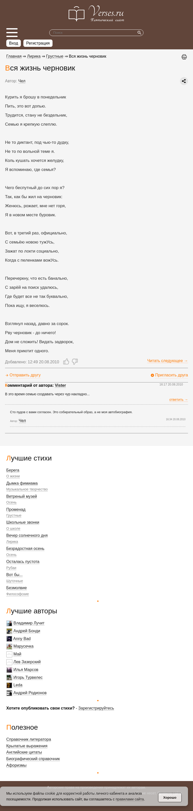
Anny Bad (22, 639)
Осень (11, 502)
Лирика (12, 542)
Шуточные (14, 581)
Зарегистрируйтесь (96, 708)
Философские (17, 594)
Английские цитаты (24, 752)
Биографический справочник (33, 759)
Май (17, 654)
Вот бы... (14, 575)
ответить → (178, 400)
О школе (13, 528)
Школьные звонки (22, 522)
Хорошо (169, 797)
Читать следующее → (167, 361)
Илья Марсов (25, 669)
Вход (13, 43)
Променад (15, 509)
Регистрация (38, 43)
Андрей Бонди (26, 631)
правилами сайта (130, 799)
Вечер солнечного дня (27, 535)
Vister (60, 385)
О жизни (13, 476)
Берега (12, 470)
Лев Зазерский (27, 662)
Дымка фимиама (22, 483)
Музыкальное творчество (27, 489)
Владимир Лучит (28, 623)
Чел (21, 81)
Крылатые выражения (26, 746)
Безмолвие (16, 588)
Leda (17, 685)
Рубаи (11, 568)
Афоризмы (16, 765)
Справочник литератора (28, 739)
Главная (14, 56)
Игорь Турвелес (27, 677)
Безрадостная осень (25, 548)
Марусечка (23, 646)
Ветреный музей (21, 496)
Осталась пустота (22, 561)
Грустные (13, 515)
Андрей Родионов (29, 693)
